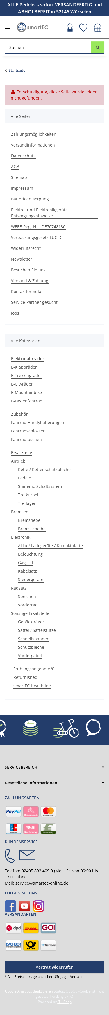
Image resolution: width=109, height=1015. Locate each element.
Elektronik (20, 537)
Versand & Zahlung (29, 280)
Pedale (24, 478)
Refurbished (25, 677)
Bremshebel (30, 520)
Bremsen (19, 512)
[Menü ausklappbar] (7, 24)
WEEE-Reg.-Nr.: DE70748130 (38, 226)
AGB (15, 166)
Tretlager (27, 503)
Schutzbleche (31, 647)
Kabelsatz (27, 571)
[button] (70, 28)
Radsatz (18, 588)
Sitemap (19, 177)
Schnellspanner (33, 638)
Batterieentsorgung (30, 199)
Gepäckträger (31, 622)
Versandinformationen (33, 145)
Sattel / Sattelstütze (37, 630)
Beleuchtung (30, 554)
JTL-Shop (65, 1001)
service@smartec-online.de (41, 883)
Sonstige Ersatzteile (30, 613)
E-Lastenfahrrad (26, 401)
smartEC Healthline (32, 685)
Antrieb (18, 461)
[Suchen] (97, 47)
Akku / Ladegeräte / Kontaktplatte (50, 545)
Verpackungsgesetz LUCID (36, 237)
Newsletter (21, 259)
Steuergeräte (30, 579)
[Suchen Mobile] (48, 47)
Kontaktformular (27, 291)
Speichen (27, 596)
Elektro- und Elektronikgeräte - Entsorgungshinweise (40, 213)
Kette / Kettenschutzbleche (44, 469)
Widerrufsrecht (26, 248)
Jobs (15, 313)
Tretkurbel (28, 495)
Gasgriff (25, 562)
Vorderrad (28, 605)
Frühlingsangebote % (34, 669)
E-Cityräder (22, 384)
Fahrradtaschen (26, 439)
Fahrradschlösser (28, 431)
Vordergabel (30, 655)
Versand (76, 976)
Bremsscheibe (32, 528)
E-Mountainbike (26, 392)
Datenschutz (23, 155)
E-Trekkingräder (26, 375)
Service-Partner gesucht (34, 302)
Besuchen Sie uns (28, 270)
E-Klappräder (24, 367)
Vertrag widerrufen (55, 967)
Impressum (22, 188)
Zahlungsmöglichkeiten (33, 134)
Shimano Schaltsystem (40, 486)
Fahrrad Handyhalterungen (37, 422)
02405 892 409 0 (37, 870)
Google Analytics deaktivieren (29, 991)
